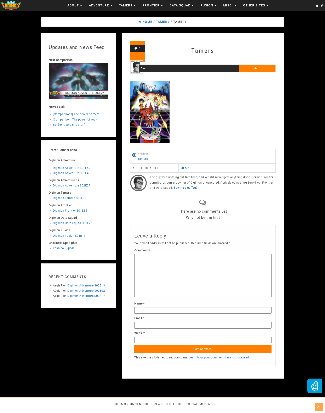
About (74, 5)
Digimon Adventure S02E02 (86, 290)
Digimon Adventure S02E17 (86, 295)
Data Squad (182, 5)
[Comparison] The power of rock (75, 119)
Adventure (100, 5)
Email (139, 318)
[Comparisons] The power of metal (76, 114)
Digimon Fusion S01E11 (69, 235)
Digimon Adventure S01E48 (71, 173)
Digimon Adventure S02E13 (86, 285)
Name (139, 303)
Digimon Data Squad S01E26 (72, 223)
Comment (142, 250)
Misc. (229, 5)
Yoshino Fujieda (64, 248)
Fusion (208, 5)
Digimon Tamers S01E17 (69, 198)
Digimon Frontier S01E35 (70, 210)
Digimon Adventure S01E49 (71, 167)
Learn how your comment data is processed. (219, 357)
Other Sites (255, 5)
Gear (143, 68)
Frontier (153, 5)
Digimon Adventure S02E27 (71, 185)
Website (139, 333)
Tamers (127, 5)
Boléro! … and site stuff (69, 124)
